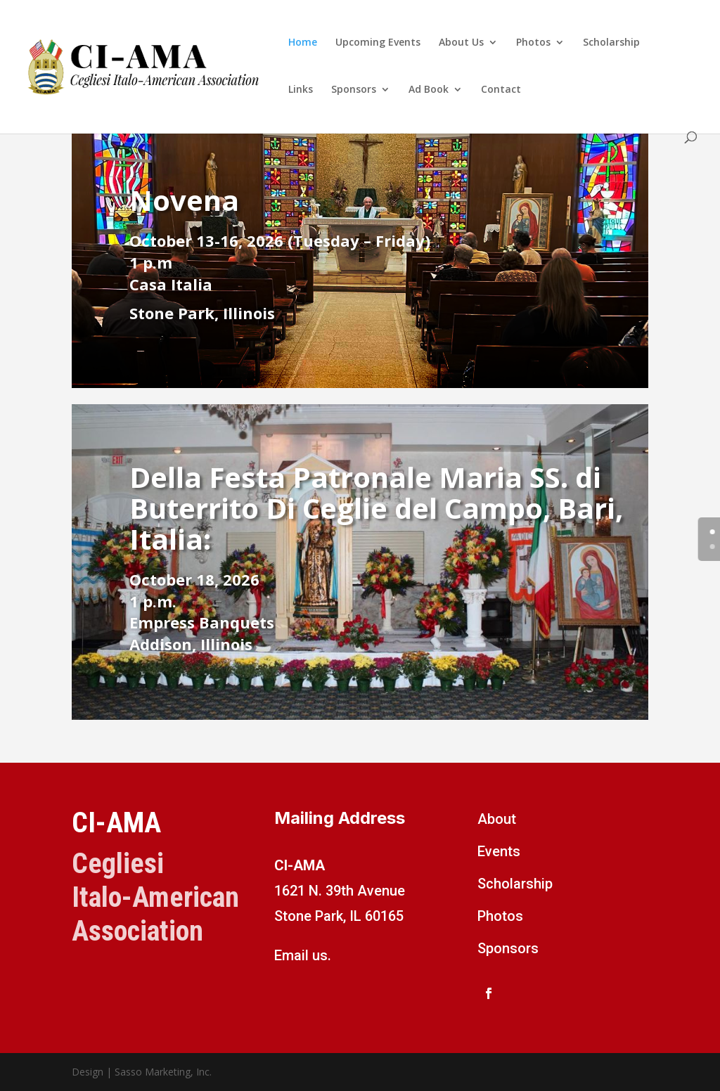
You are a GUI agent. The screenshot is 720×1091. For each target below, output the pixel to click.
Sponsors (353, 90)
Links (300, 90)
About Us (461, 43)
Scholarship (611, 43)
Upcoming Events (377, 43)
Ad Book (429, 90)
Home (302, 43)
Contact (501, 90)
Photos (533, 43)
